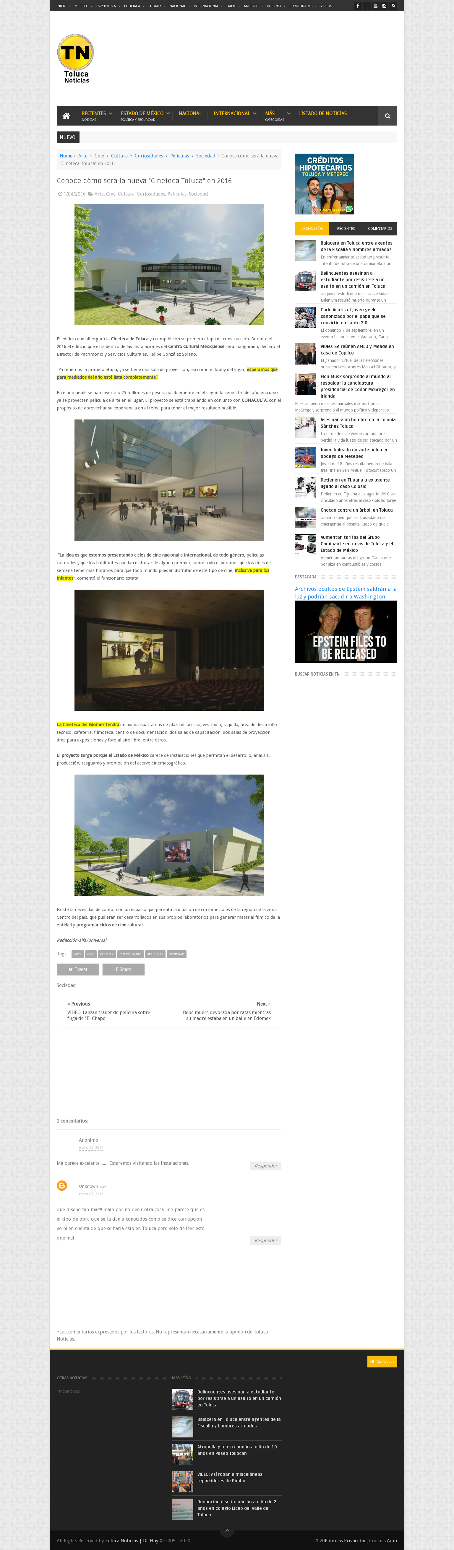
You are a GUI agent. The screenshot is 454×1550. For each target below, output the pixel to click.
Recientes (94, 116)
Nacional (178, 6)
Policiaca (132, 6)
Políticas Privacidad (346, 1541)
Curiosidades (300, 6)
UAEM (231, 6)
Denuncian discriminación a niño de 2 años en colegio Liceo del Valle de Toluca (236, 1508)
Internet (274, 6)
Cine (99, 156)
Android (251, 6)
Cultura (119, 156)
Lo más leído (312, 229)
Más (274, 116)
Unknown (88, 1186)
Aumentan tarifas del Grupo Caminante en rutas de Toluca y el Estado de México (357, 544)
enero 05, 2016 (91, 1148)
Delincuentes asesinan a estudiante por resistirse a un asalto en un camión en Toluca (353, 280)
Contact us (382, 1361)
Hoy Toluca (106, 6)
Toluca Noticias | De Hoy (131, 1541)
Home (66, 156)
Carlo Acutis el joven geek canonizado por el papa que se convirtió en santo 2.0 (353, 316)
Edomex (154, 6)
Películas (179, 156)
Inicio (62, 6)
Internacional (206, 6)
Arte (82, 156)
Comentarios (380, 229)
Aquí (392, 1541)
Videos (326, 6)
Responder (265, 1166)
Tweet (78, 969)
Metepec (81, 6)
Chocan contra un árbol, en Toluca (357, 510)
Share (124, 969)
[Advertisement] (347, 59)
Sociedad (205, 156)
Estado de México (142, 116)
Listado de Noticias (323, 113)
